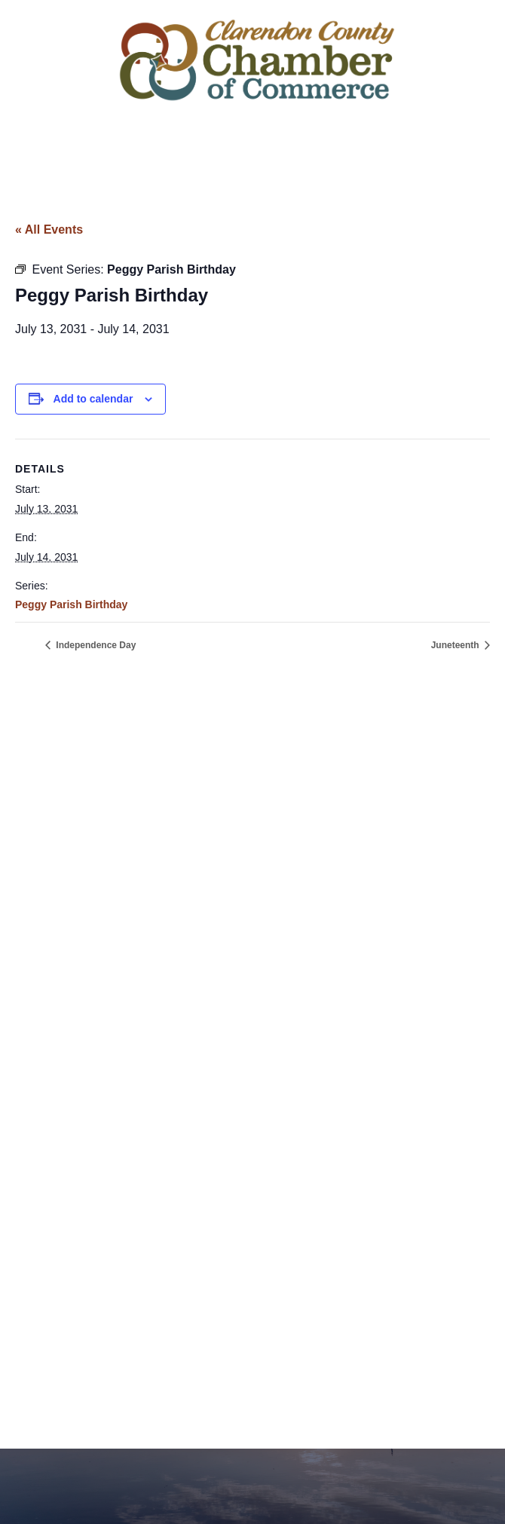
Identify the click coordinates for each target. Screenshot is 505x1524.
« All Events (49, 229)
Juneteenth (456, 645)
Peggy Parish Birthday (71, 604)
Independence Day (95, 645)
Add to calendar (93, 399)
